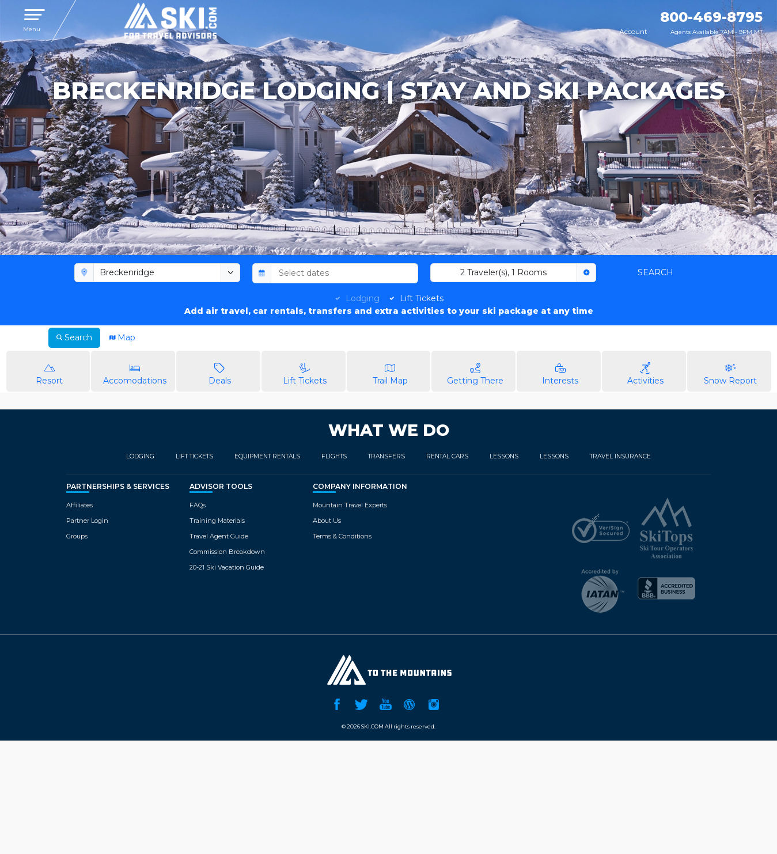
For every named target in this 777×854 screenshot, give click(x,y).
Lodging (363, 298)
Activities (645, 370)
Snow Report (730, 370)
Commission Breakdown (227, 552)
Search (655, 272)
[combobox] (157, 273)
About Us (327, 521)
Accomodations (134, 370)
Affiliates (79, 505)
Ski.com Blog (409, 703)
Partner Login (87, 521)
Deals (219, 370)
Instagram (433, 703)
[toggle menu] (230, 273)
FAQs (197, 505)
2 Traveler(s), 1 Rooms (503, 272)
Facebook (336, 703)
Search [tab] (74, 337)
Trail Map (390, 370)
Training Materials (217, 521)
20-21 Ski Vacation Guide (226, 567)
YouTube (385, 703)
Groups (77, 536)
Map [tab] (122, 337)
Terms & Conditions (342, 536)
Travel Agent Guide (218, 536)
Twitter (361, 703)
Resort (49, 370)
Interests (560, 370)
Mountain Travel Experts (350, 505)
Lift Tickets (422, 298)
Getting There (474, 370)
